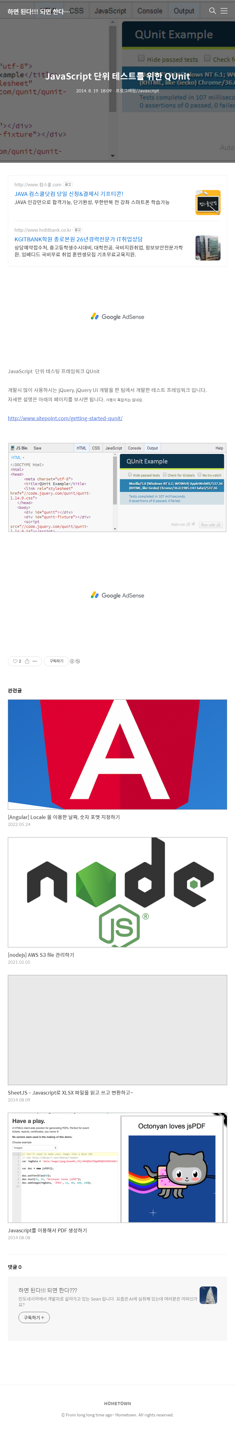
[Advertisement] (117, 316)
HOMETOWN (117, 1403)
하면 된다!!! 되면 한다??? (39, 11)
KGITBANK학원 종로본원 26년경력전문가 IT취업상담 (78, 239)
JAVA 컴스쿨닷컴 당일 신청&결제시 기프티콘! (68, 194)
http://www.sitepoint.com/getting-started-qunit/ (65, 418)
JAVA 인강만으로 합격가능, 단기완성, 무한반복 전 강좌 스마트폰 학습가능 (92, 202)
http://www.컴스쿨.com (37, 184)
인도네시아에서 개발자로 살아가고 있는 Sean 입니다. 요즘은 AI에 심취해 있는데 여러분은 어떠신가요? (107, 1301)
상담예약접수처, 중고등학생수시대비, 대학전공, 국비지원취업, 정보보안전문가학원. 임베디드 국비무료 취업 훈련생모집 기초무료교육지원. (98, 251)
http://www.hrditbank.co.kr (42, 230)
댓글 (15, 1267)
